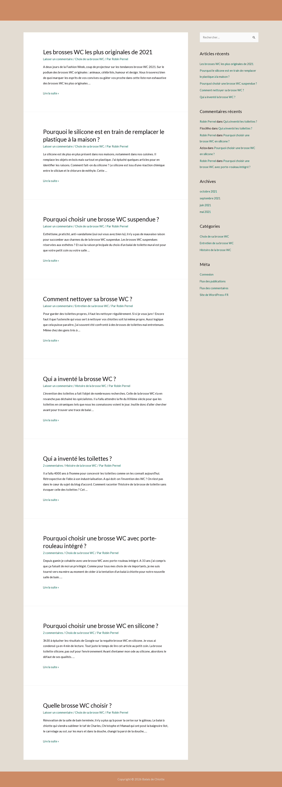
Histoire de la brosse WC (92, 385)
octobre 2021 (209, 195)
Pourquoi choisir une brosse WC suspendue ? (101, 218)
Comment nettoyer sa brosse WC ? (87, 298)
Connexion (207, 276)
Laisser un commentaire (58, 59)
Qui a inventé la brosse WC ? (79, 378)
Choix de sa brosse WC (91, 59)
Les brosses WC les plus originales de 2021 (97, 51)
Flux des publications (213, 283)
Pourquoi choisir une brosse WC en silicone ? (100, 625)
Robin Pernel (208, 120)
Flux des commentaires (214, 290)
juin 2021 (206, 208)
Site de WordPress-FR (214, 296)
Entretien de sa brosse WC (93, 306)
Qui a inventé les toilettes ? (77, 458)
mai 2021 (206, 215)
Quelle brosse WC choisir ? (77, 704)
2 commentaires (53, 465)
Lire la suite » (51, 93)
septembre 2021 (210, 201)
